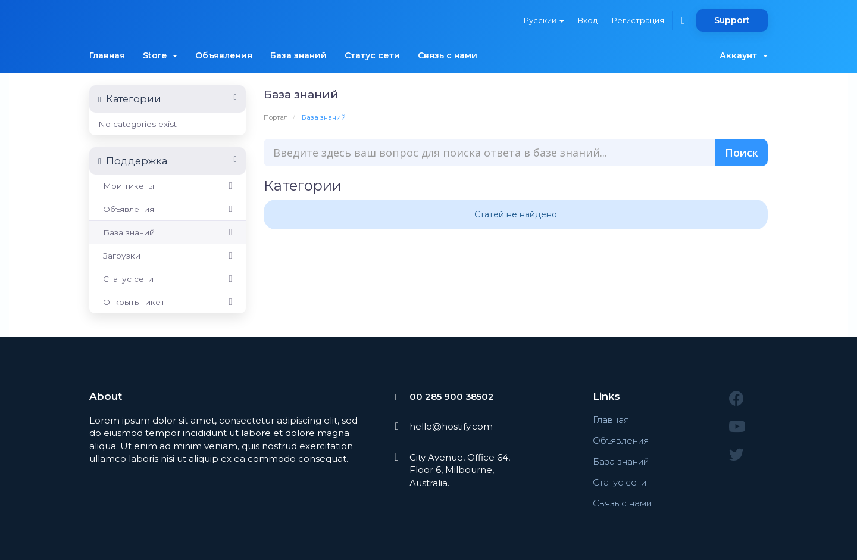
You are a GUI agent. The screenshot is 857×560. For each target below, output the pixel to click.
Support (732, 20)
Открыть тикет (167, 302)
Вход (587, 20)
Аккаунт (744, 55)
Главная (107, 55)
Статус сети (372, 55)
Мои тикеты (167, 186)
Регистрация (637, 20)
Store (160, 55)
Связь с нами (447, 55)
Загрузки (167, 255)
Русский (543, 20)
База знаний (298, 55)
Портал (276, 117)
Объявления (223, 55)
